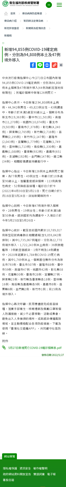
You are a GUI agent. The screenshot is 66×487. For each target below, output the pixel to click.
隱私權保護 (10, 468)
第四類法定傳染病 (33, 20)
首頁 (12, 13)
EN (49, 4)
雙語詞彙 (39, 474)
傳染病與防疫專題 (32, 13)
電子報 (51, 474)
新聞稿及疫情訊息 (36, 28)
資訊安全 (25, 468)
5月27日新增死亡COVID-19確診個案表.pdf (34, 348)
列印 (47, 65)
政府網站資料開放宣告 (17, 474)
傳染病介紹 (10, 20)
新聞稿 (8, 35)
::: (3, 43)
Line (40, 65)
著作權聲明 (40, 468)
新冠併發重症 (11, 28)
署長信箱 (8, 480)
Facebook (33, 65)
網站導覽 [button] (9, 456)
